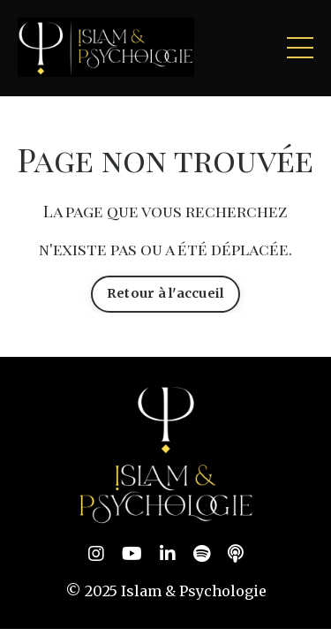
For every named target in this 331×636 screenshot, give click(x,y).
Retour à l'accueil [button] (166, 293)
